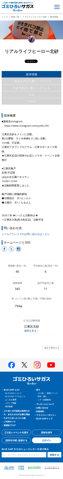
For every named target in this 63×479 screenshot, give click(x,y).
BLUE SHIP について (13, 393)
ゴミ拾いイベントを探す (16, 432)
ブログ (31, 101)
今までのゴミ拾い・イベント (31, 88)
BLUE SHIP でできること (15, 396)
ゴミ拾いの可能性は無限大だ (17, 410)
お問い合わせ (42, 407)
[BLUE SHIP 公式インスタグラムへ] (37, 365)
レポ (31, 94)
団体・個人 (42, 396)
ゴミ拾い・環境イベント (48, 393)
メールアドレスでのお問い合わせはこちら (26, 234)
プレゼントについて (45, 404)
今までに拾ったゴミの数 (15, 418)
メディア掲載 (10, 403)
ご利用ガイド (10, 421)
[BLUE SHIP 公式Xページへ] (24, 365)
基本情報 (31, 74)
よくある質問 (10, 399)
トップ (5, 16)
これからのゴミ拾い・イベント (32, 81)
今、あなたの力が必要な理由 (17, 414)
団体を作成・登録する (16, 440)
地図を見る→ (31, 330)
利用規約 (40, 411)
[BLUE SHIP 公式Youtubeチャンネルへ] (51, 365)
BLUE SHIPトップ (44, 418)
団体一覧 (15, 16)
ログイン (46, 440)
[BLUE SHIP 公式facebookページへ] (11, 365)
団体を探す (46, 432)
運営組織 (9, 406)
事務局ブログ (10, 425)
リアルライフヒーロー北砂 (35, 16)
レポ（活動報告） (45, 399)
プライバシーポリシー (46, 415)
